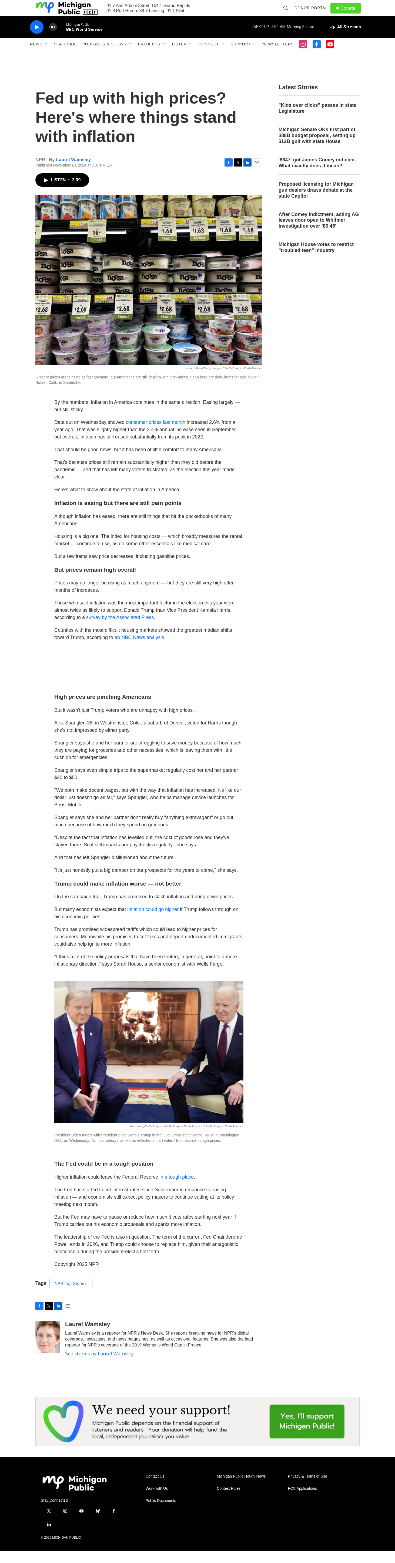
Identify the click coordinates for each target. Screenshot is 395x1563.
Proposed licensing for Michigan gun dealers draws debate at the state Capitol (316, 202)
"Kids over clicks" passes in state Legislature (317, 120)
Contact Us (155, 1488)
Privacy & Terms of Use (307, 1488)
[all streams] (345, 39)
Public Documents (161, 1513)
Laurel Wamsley (73, 171)
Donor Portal (313, 14)
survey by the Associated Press (120, 629)
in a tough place (176, 1189)
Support (241, 56)
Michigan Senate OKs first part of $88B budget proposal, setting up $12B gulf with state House (317, 147)
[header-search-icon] (288, 14)
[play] (36, 39)
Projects (149, 56)
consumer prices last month (155, 434)
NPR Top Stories (71, 1295)
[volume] (53, 39)
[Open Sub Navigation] (46, 56)
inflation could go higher (153, 921)
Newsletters (278, 56)
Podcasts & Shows (104, 56)
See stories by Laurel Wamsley (99, 1365)
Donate (351, 14)
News (36, 56)
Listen (179, 56)
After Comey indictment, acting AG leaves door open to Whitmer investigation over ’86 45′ (319, 232)
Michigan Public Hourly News (241, 1488)
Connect (208, 56)
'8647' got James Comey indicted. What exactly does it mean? (317, 175)
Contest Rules (228, 1501)
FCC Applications (302, 1501)
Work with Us (157, 1501)
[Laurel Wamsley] (47, 1349)
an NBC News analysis (139, 649)
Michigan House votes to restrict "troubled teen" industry (316, 259)
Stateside (65, 56)
